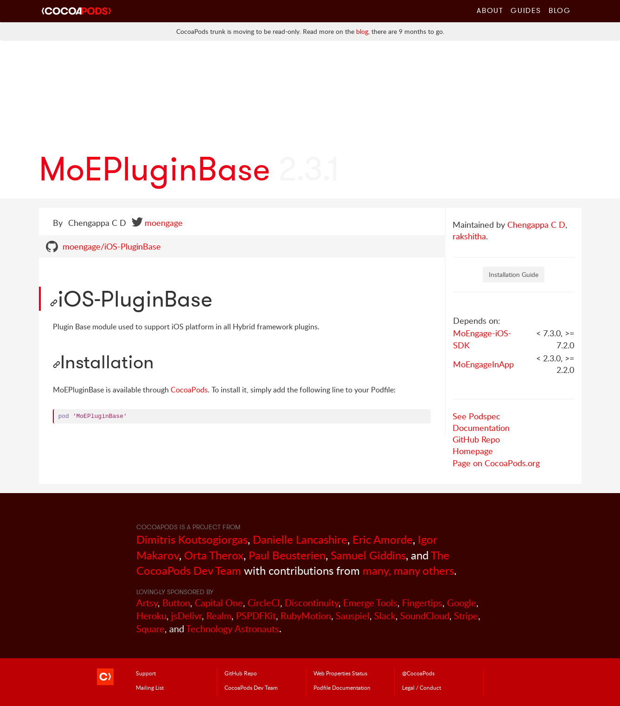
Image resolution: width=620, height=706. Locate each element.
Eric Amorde (382, 539)
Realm (218, 616)
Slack (385, 616)
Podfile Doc (342, 687)
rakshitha (469, 236)
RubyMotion (306, 616)
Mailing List (150, 687)
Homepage (473, 450)
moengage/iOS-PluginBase (112, 246)
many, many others (408, 570)
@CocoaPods (418, 673)
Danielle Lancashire (300, 539)
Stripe (466, 616)
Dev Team (251, 687)
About (490, 10)
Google (461, 603)
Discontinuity (312, 603)
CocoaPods (189, 390)
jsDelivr (186, 616)
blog (362, 31)
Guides (526, 10)
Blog (559, 10)
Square (150, 629)
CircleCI (264, 603)
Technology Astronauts (232, 629)
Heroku (151, 616)
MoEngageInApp (483, 364)
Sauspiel (353, 616)
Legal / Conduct (421, 687)
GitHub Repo (476, 439)
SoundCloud (424, 616)
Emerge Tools (370, 603)
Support (146, 673)
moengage (164, 222)
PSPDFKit (256, 616)
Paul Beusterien (287, 555)
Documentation (481, 427)
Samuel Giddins (368, 555)
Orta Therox (213, 555)
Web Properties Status (340, 673)
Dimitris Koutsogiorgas (192, 539)
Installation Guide (513, 274)
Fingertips (422, 603)
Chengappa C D (536, 224)
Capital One (219, 603)
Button (176, 603)
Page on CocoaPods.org (496, 463)
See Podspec (476, 416)
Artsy (147, 603)
